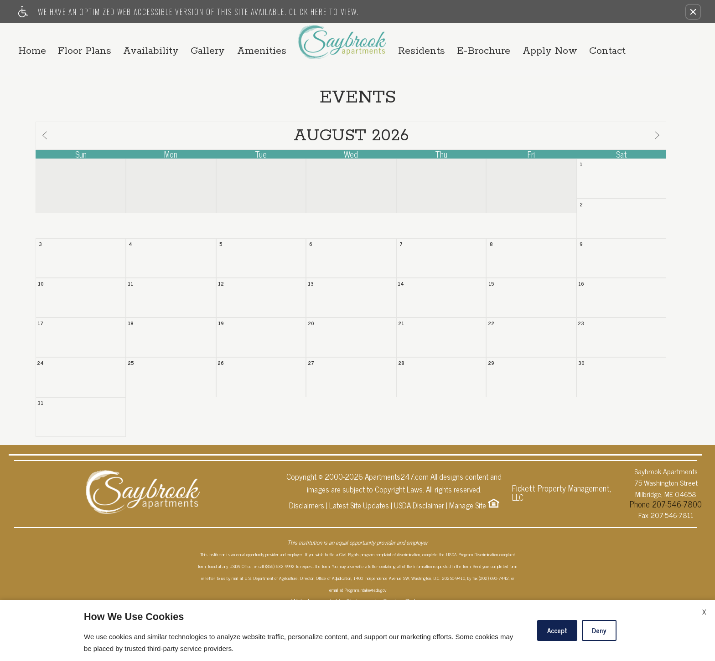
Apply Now (586, 42)
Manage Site (467, 555)
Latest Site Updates (359, 555)
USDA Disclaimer (419, 555)
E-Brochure (512, 42)
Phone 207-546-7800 (666, 552)
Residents (441, 42)
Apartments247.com (397, 526)
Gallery (280, 37)
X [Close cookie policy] (704, 611)
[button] (693, 12)
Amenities (272, 47)
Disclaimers (306, 555)
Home (79, 37)
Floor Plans (139, 37)
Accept (557, 630)
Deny (599, 630)
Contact (652, 42)
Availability (215, 37)
